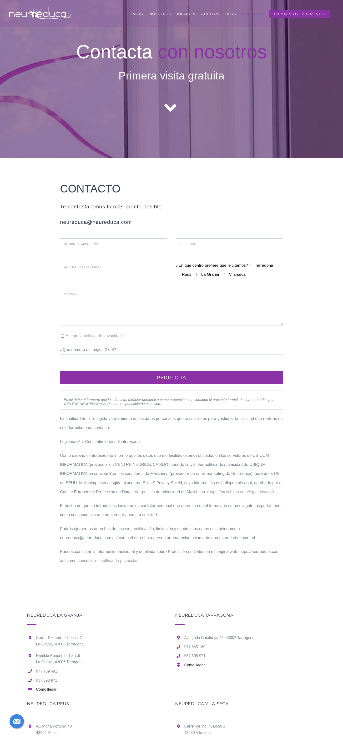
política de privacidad (103, 336)
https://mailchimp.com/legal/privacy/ (240, 492)
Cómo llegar (46, 689)
